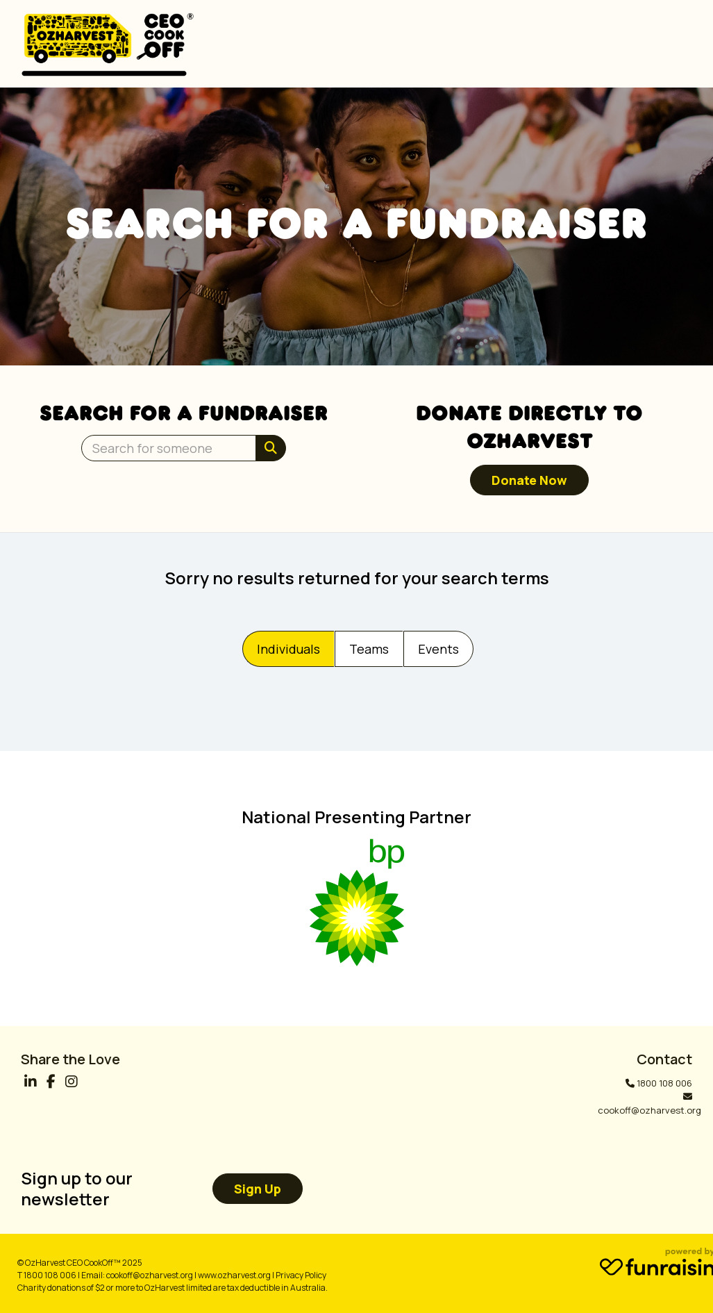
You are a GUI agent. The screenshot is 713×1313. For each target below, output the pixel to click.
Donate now (529, 480)
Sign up (257, 1188)
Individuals (288, 649)
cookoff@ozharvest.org (649, 1110)
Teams (369, 649)
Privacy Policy (301, 1275)
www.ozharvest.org (234, 1275)
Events (438, 649)
